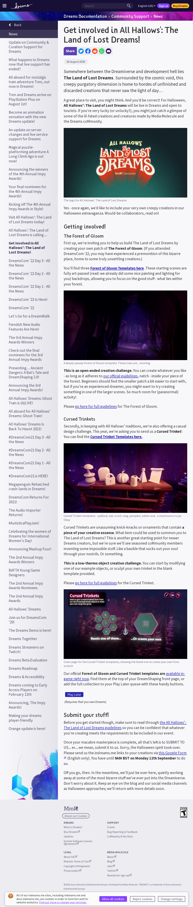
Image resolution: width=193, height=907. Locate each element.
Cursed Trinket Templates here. (116, 436)
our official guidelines (120, 375)
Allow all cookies (113, 899)
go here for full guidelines (96, 406)
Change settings (172, 899)
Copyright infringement (77, 866)
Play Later (74, 694)
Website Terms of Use (77, 861)
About (111, 857)
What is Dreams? (73, 827)
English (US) (146, 6)
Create (111, 827)
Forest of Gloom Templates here (117, 268)
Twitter (112, 870)
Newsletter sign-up (119, 875)
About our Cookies (76, 816)
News (158, 16)
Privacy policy (72, 870)
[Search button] (129, 6)
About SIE (70, 857)
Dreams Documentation (85, 16)
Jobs (111, 866)
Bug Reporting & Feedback (122, 832)
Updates (68, 836)
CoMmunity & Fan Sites (120, 836)
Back (15, 25)
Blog (111, 861)
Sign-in (163, 6)
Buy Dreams (180, 6)
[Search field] (104, 6)
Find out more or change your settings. (63, 902)
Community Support (130, 16)
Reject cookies (142, 899)
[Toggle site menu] (4, 5)
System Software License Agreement (78, 842)
